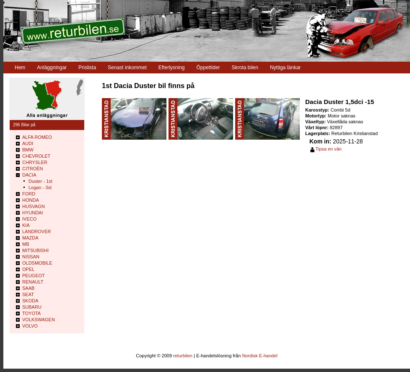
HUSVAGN (33, 206)
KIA (26, 225)
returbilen (182, 355)
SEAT (28, 294)
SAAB (28, 288)
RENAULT (33, 281)
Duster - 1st (40, 181)
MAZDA (30, 237)
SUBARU (32, 307)
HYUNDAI (32, 212)
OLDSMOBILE (37, 262)
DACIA (29, 174)
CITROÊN (32, 168)
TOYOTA (31, 313)
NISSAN (30, 256)
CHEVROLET (36, 156)
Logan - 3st (40, 187)
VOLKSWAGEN (38, 319)
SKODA (30, 300)
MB (25, 244)
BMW (28, 149)
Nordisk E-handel (259, 355)
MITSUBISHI (35, 250)
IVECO (29, 218)
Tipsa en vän (328, 148)
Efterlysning (171, 67)
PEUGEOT (33, 275)
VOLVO (30, 325)
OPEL (28, 269)
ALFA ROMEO (37, 137)
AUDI (27, 143)
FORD (28, 193)
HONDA (30, 200)
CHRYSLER (34, 162)
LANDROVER (36, 231)
